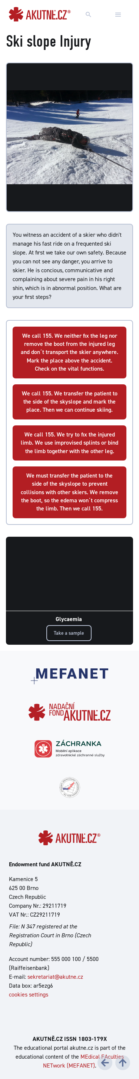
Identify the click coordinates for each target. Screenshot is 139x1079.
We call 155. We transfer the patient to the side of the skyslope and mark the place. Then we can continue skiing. (70, 402)
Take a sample (69, 633)
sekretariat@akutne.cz (55, 977)
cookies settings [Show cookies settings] (28, 994)
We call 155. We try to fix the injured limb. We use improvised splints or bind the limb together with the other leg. (69, 443)
